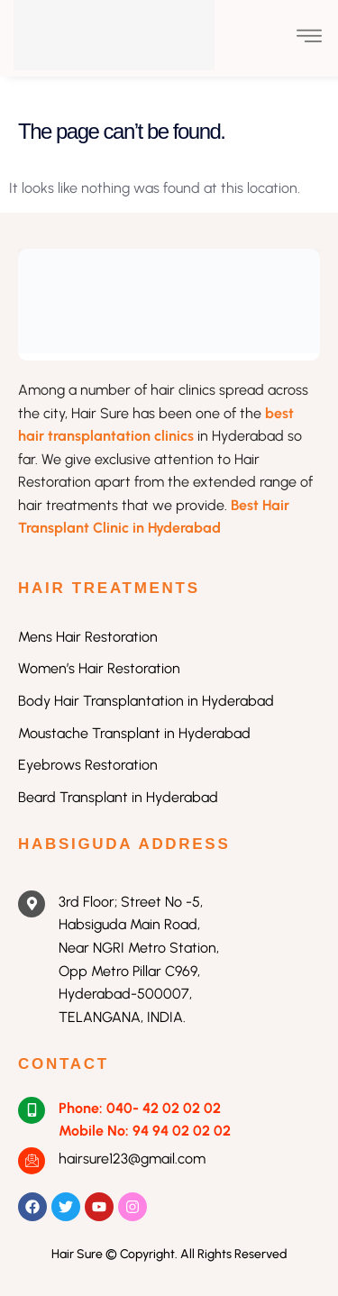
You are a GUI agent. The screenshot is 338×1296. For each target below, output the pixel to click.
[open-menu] (309, 38)
